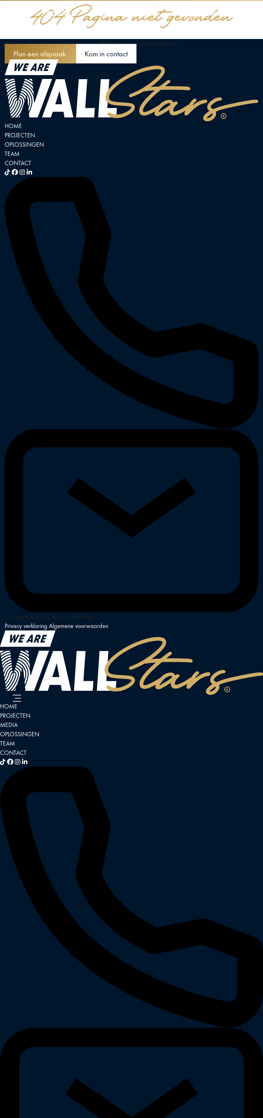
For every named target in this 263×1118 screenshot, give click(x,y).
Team (177, 13)
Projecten (58, 13)
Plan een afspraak (40, 53)
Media (96, 13)
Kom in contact (106, 53)
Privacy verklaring (27, 626)
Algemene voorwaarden (78, 626)
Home (21, 13)
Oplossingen (137, 13)
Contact (212, 13)
